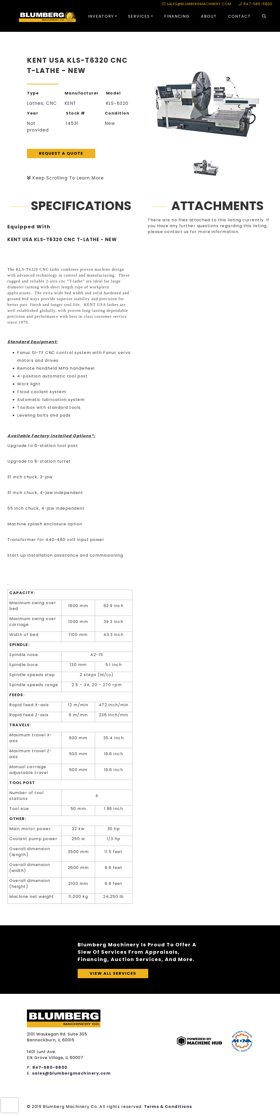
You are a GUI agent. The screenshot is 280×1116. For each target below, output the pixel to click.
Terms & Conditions (168, 1106)
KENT (70, 103)
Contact (239, 16)
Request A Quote (61, 153)
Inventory (101, 16)
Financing (177, 16)
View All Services (113, 973)
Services (139, 16)
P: (29, 1067)
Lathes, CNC (42, 103)
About (209, 16)
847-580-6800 (255, 3)
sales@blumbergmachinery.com (196, 3)
